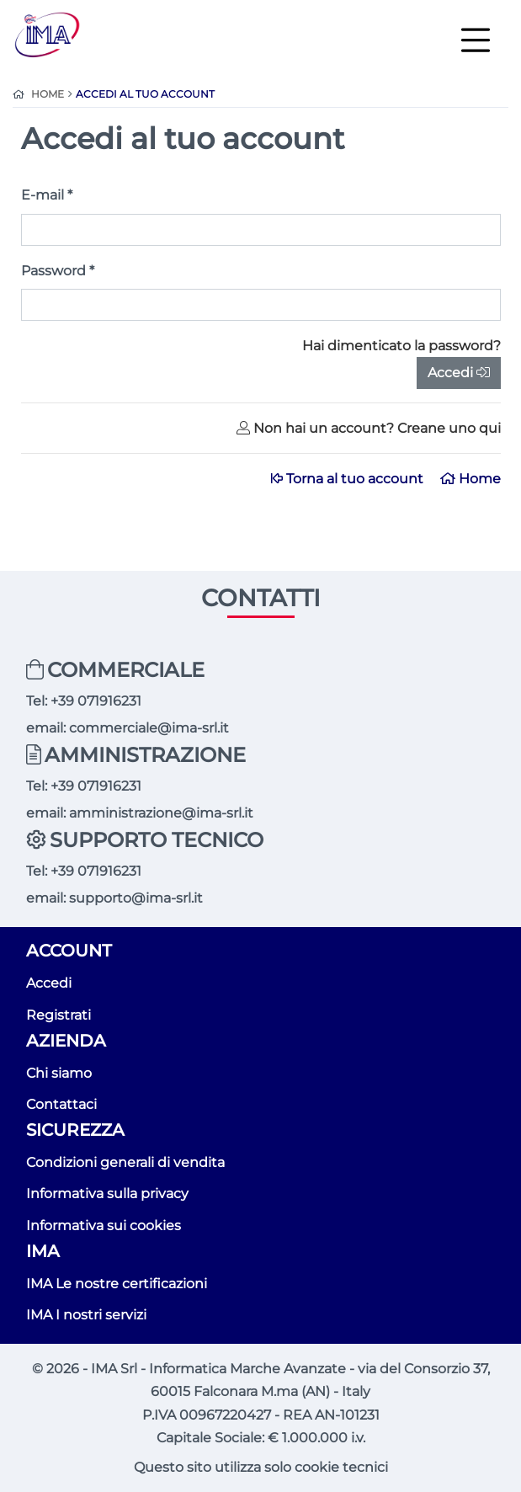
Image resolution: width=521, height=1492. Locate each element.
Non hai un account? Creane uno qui (369, 428)
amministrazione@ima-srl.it (161, 813)
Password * (57, 271)
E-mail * (46, 195)
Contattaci (61, 1104)
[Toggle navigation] (476, 38)
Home (470, 479)
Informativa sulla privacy (107, 1194)
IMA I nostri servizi (86, 1315)
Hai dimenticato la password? (401, 346)
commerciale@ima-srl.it (149, 728)
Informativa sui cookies (103, 1226)
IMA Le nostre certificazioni (116, 1284)
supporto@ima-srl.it (136, 898)
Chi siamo (59, 1073)
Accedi (459, 373)
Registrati (58, 1015)
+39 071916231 (96, 701)
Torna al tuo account (349, 479)
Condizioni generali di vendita (125, 1162)
